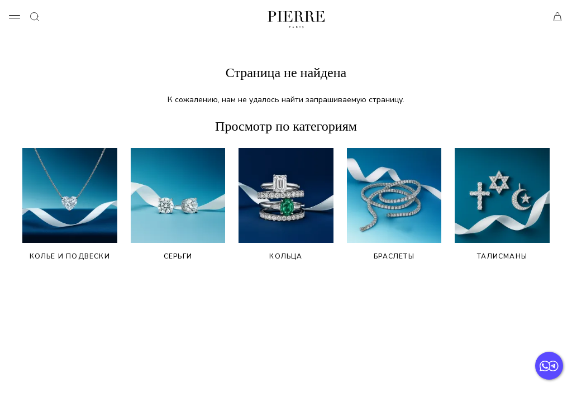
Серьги (178, 204)
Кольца (286, 204)
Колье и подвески (69, 204)
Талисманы (502, 204)
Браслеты (394, 204)
